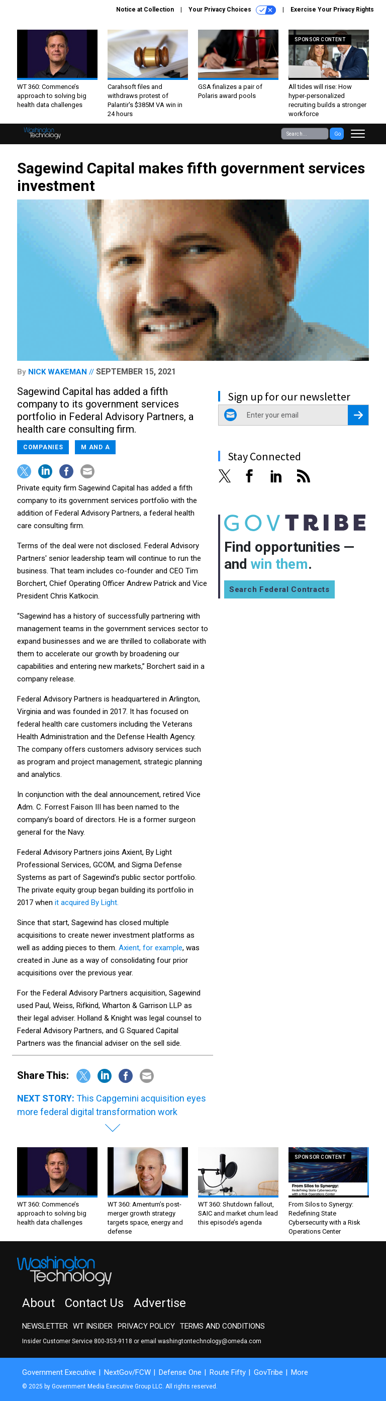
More (299, 1372)
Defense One (180, 1372)
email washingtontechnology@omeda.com (201, 1341)
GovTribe (268, 1372)
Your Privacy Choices (232, 10)
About (38, 1303)
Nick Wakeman (57, 371)
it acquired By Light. (87, 902)
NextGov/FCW (127, 1372)
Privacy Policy (146, 1326)
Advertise (160, 1303)
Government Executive (59, 1372)
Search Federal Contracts (279, 589)
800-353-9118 (113, 1341)
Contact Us (94, 1303)
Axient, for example (150, 947)
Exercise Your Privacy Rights (332, 9)
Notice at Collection (145, 9)
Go (337, 134)
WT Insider (93, 1326)
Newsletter (45, 1326)
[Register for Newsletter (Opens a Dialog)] (358, 415)
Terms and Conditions (222, 1326)
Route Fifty (228, 1372)
